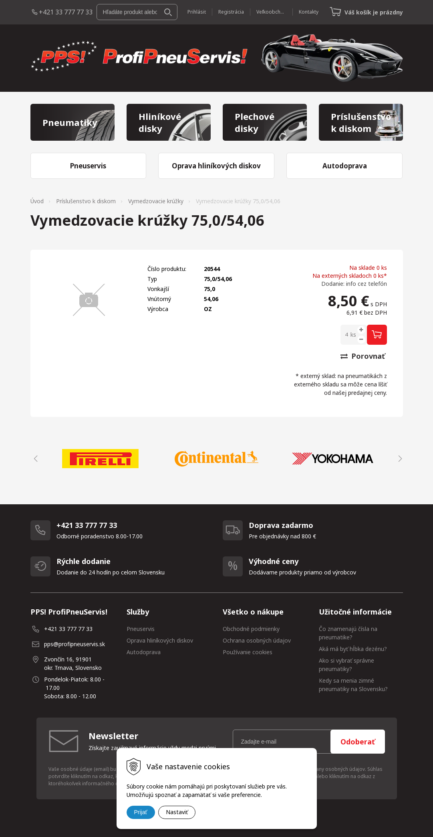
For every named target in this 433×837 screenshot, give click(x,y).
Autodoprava (144, 652)
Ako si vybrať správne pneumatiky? (346, 665)
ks (353, 334)
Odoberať (357, 741)
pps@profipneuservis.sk (74, 644)
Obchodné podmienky (251, 629)
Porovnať (362, 356)
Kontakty (308, 11)
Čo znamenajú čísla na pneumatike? (348, 633)
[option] (100, 458)
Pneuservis (141, 629)
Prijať (140, 812)
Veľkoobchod (271, 11)
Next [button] (399, 459)
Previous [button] (34, 459)
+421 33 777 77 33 (66, 12)
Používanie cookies (247, 652)
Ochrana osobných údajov (257, 640)
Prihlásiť (196, 11)
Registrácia (231, 11)
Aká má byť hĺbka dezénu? (353, 649)
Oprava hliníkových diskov (160, 640)
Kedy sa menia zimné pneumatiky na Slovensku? (353, 685)
